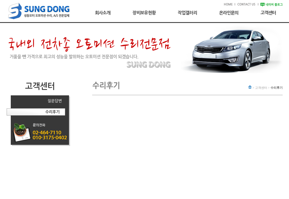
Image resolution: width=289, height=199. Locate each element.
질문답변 (54, 101)
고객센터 (268, 13)
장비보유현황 (144, 13)
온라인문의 (228, 13)
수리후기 (52, 112)
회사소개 (102, 13)
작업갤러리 (187, 13)
